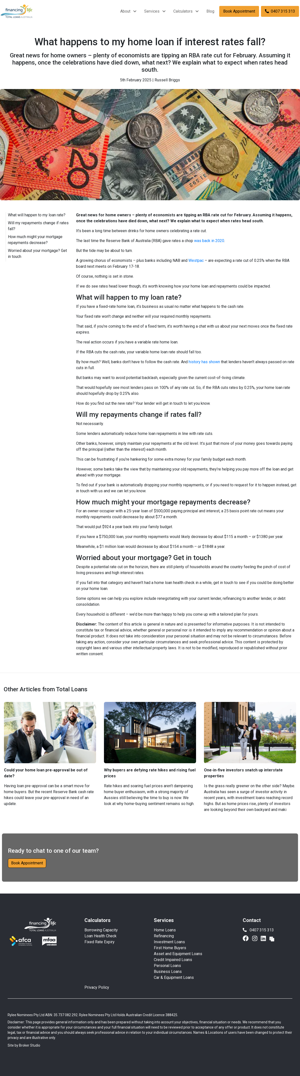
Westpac (196, 260)
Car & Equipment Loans (174, 977)
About (125, 11)
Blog (210, 11)
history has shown (204, 361)
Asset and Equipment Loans (178, 953)
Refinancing (164, 936)
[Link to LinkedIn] (264, 938)
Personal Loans (167, 965)
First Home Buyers (170, 947)
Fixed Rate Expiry (99, 942)
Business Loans (168, 971)
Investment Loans (169, 942)
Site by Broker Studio (24, 1045)
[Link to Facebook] (246, 938)
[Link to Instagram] (255, 938)
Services (152, 11)
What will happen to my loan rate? (36, 215)
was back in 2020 (209, 240)
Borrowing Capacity (101, 930)
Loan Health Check (100, 936)
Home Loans (165, 930)
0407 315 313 (280, 11)
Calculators (183, 11)
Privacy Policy (96, 987)
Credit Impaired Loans (173, 959)
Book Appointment (239, 11)
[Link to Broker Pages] (271, 938)
